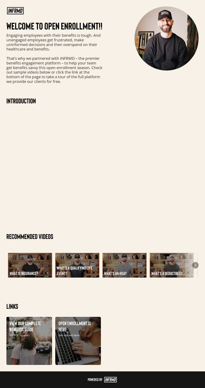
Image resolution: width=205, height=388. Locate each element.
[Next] (195, 265)
